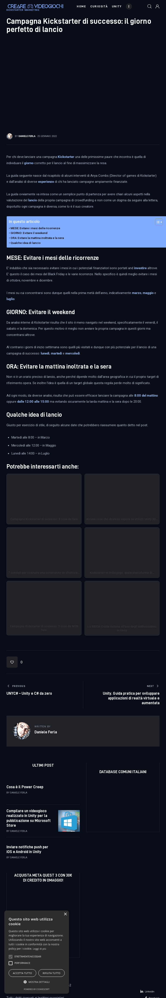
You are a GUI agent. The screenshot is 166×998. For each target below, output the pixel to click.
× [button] (65, 914)
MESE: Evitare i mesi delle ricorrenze (35, 228)
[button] (14, 662)
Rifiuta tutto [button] (51, 973)
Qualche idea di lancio (26, 243)
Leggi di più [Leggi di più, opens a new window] (39, 948)
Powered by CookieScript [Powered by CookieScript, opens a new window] (36, 989)
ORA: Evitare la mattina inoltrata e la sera (37, 238)
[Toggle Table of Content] (157, 222)
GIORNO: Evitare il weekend (29, 233)
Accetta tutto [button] (22, 973)
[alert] (36, 952)
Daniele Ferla (18, 792)
